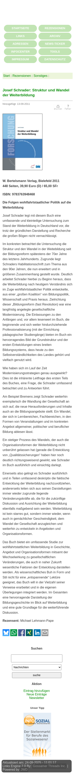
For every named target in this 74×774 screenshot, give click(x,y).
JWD (24, 769)
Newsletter (36, 698)
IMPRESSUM (20, 59)
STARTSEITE (20, 28)
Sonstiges (40, 75)
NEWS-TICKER (55, 43)
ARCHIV (55, 36)
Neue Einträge (37, 694)
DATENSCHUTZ (55, 59)
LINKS (20, 36)
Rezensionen (21, 75)
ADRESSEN (20, 43)
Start (6, 75)
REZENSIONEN (55, 28)
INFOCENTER (20, 51)
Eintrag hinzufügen (36, 690)
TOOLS (55, 51)
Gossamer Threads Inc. (49, 766)
